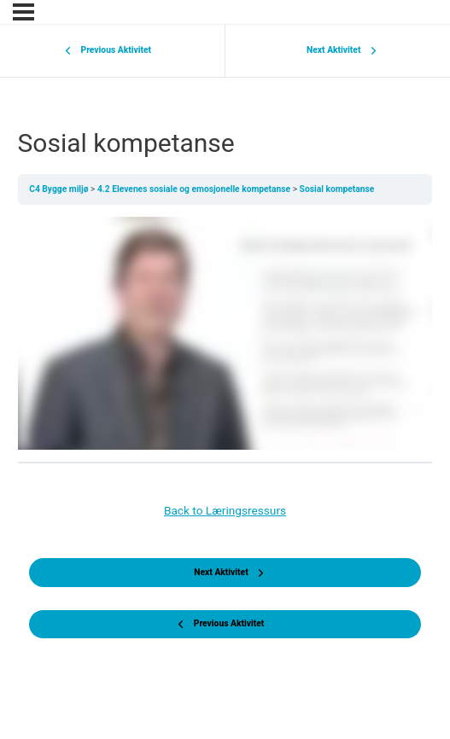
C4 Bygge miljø (60, 189)
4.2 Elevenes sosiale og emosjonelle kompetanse (195, 189)
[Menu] (23, 12)
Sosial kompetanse (337, 189)
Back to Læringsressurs (225, 510)
